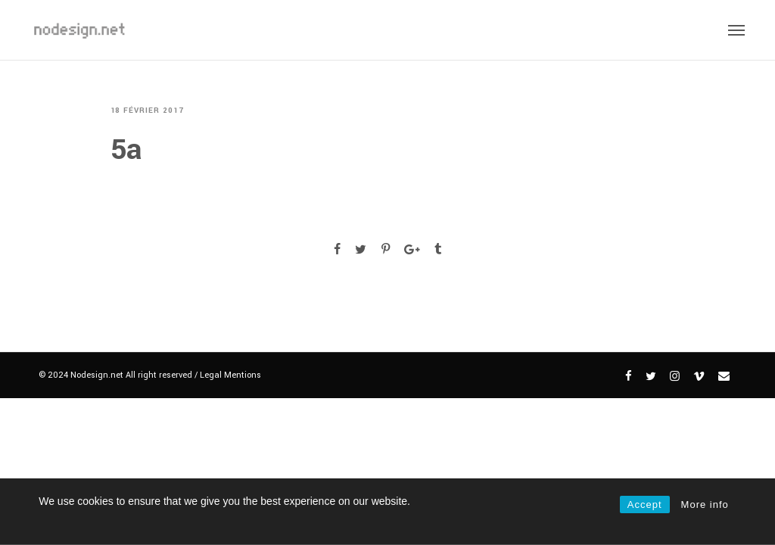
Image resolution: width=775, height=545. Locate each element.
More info (705, 504)
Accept (644, 504)
